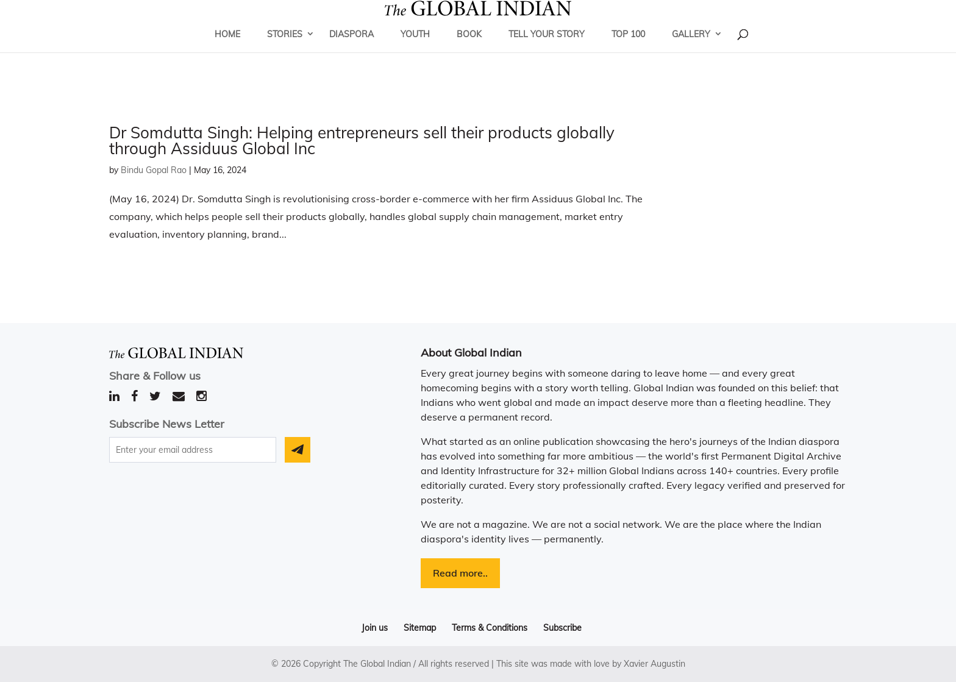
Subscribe (562, 627)
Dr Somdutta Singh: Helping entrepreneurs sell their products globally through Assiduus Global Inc (362, 140)
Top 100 (628, 51)
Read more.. (460, 573)
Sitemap (420, 627)
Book (469, 51)
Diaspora (351, 51)
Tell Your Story (546, 51)
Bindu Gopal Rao (154, 170)
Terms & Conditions (489, 627)
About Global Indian (471, 353)
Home (227, 51)
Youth (415, 51)
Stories (284, 51)
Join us (375, 627)
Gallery (691, 51)
